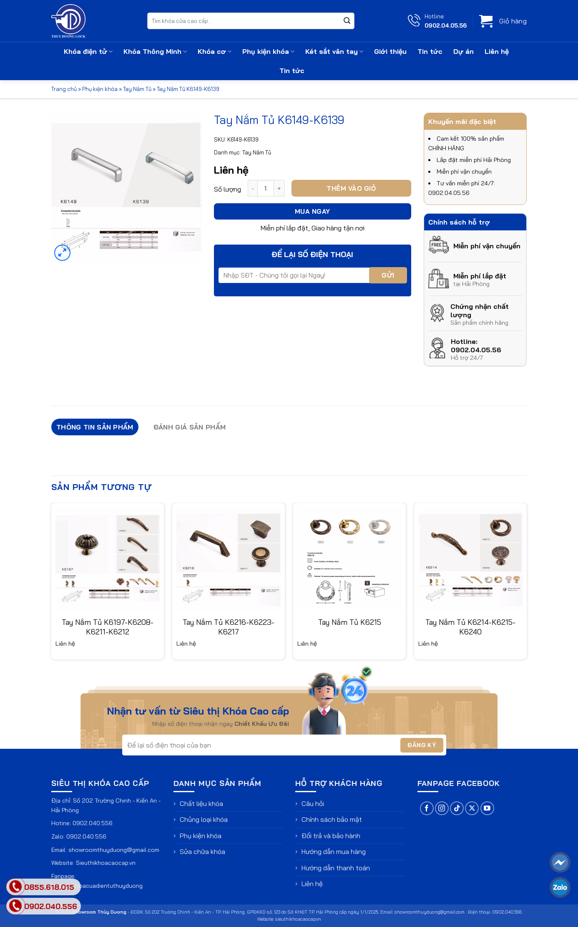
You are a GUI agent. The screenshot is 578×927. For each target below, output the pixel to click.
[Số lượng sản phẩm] (265, 188)
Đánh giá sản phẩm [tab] (189, 427)
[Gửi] (347, 21)
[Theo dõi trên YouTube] (487, 808)
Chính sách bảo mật (332, 819)
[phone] (15, 906)
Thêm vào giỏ (351, 188)
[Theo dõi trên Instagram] (442, 808)
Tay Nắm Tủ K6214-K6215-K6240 (470, 627)
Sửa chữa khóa (202, 851)
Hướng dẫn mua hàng (334, 851)
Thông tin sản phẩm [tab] (94, 427)
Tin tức (429, 51)
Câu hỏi (313, 803)
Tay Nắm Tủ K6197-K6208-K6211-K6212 (107, 627)
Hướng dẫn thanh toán (336, 868)
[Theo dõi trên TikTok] (457, 808)
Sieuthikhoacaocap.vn (106, 862)
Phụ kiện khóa (268, 51)
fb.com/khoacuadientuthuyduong (97, 885)
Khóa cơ (214, 51)
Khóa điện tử (88, 51)
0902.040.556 (93, 823)
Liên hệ (497, 51)
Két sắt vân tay (334, 51)
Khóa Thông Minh (155, 51)
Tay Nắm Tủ (137, 89)
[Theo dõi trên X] (472, 808)
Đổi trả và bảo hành (331, 835)
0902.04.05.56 (446, 25)
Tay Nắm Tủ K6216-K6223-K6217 (228, 627)
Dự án (463, 51)
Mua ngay (312, 211)
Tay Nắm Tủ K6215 (349, 622)
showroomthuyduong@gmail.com (113, 850)
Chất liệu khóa (201, 803)
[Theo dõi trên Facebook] (427, 808)
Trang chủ (64, 89)
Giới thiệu (390, 51)
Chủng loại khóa (204, 819)
